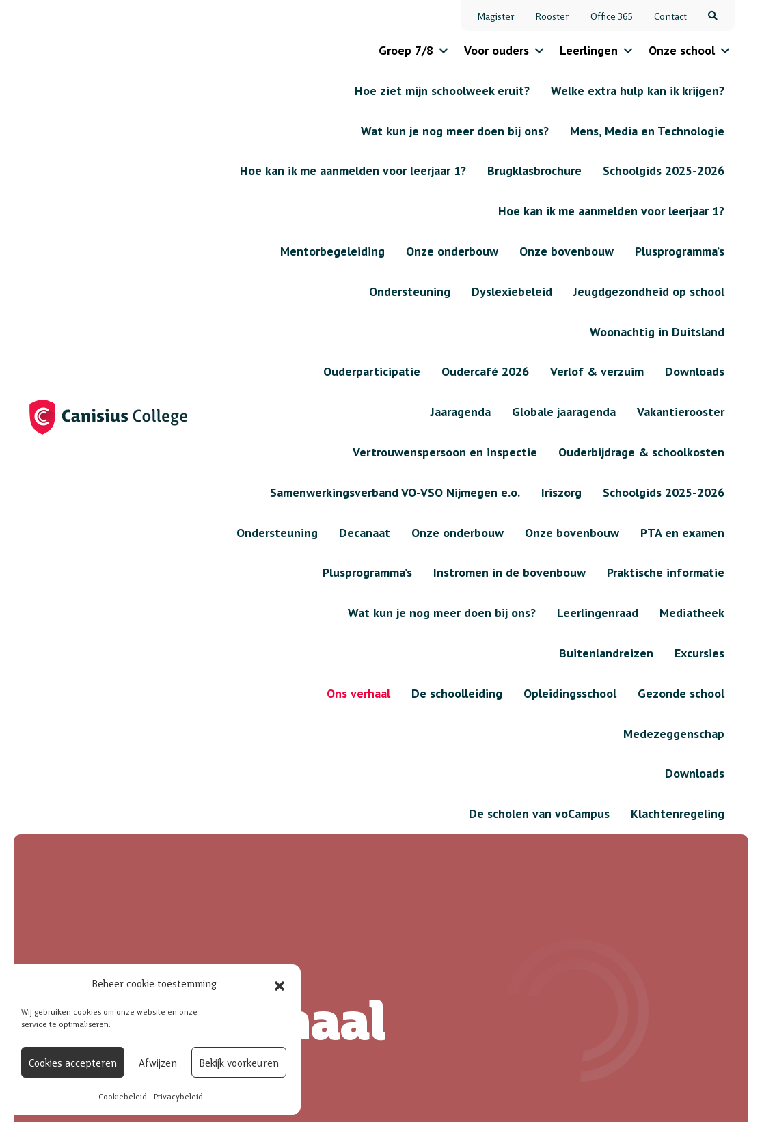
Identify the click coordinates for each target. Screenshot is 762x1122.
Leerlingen (589, 50)
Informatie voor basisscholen (267, 829)
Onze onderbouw (389, 810)
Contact (670, 16)
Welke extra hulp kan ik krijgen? (499, 898)
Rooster (552, 16)
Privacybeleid (178, 1096)
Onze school (682, 50)
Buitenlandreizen (389, 947)
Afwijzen (158, 1062)
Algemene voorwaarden (670, 1088)
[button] (279, 983)
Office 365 (611, 16)
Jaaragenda (500, 810)
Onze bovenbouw (389, 834)
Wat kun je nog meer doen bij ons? (383, 878)
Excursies (368, 922)
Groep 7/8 (406, 50)
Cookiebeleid (122, 1096)
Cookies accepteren (73, 1062)
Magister (496, 16)
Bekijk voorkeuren (239, 1062)
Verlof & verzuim (489, 844)
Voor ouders (496, 50)
